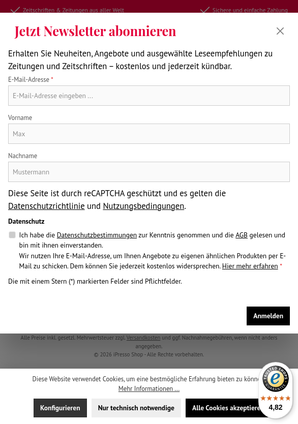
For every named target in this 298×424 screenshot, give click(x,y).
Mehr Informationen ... (149, 388)
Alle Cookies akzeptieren (228, 407)
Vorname (20, 117)
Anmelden (268, 315)
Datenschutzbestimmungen (97, 234)
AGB (241, 234)
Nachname (22, 156)
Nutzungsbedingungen (143, 205)
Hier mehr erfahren (250, 265)
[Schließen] (280, 31)
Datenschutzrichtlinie (46, 205)
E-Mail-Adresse (30, 79)
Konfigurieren (60, 407)
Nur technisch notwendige (136, 407)
